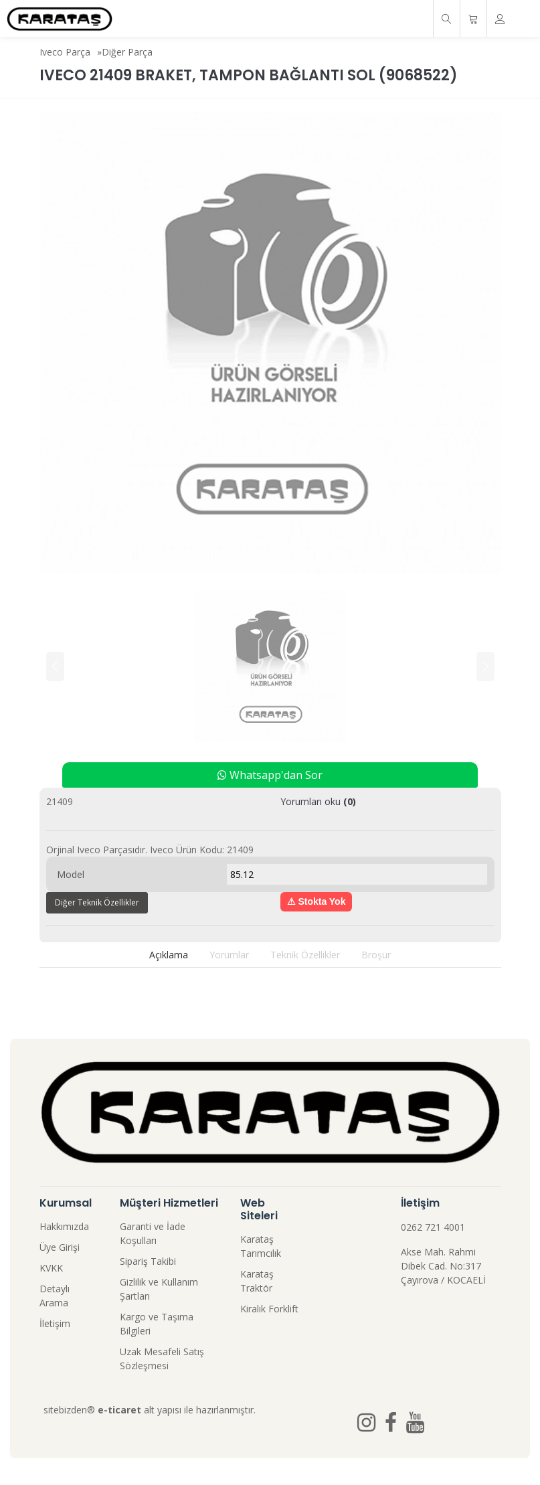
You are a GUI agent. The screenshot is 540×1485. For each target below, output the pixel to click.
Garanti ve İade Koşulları (152, 1233)
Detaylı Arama (54, 1295)
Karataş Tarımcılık (260, 1246)
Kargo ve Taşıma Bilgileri (156, 1323)
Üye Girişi (59, 1247)
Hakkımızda (64, 1226)
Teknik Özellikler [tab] (305, 954)
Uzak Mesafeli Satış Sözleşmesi (162, 1358)
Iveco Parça (64, 52)
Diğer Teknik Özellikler (97, 902)
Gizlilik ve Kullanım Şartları (159, 1289)
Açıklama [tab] (168, 954)
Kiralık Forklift (269, 1308)
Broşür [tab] (376, 954)
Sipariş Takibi (148, 1261)
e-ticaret (119, 1409)
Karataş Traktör (257, 1281)
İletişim (54, 1323)
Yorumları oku (318, 801)
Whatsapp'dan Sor (270, 775)
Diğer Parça (127, 52)
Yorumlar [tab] (229, 954)
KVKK (51, 1267)
